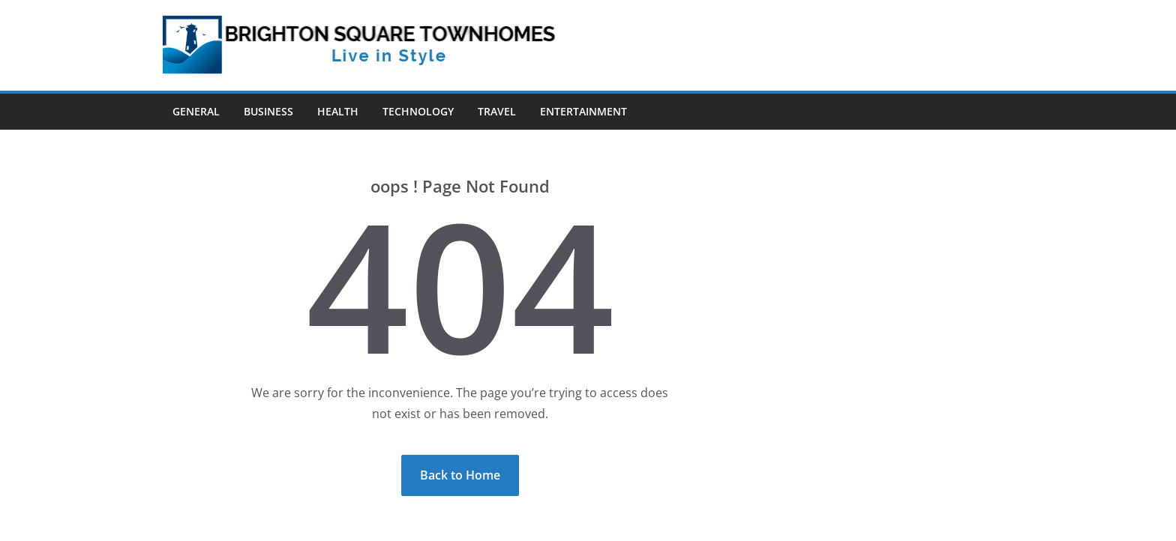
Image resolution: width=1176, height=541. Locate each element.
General (196, 111)
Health (337, 111)
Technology (418, 111)
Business (268, 111)
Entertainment (583, 111)
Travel (497, 111)
